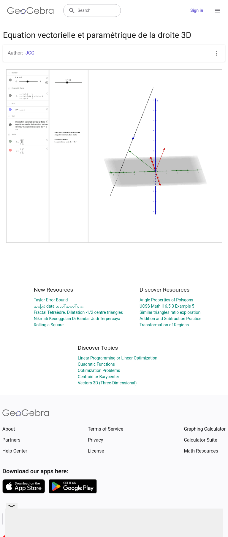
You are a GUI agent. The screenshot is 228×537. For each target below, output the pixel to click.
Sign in (196, 10)
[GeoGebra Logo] (30, 10)
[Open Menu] (217, 10)
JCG (30, 53)
